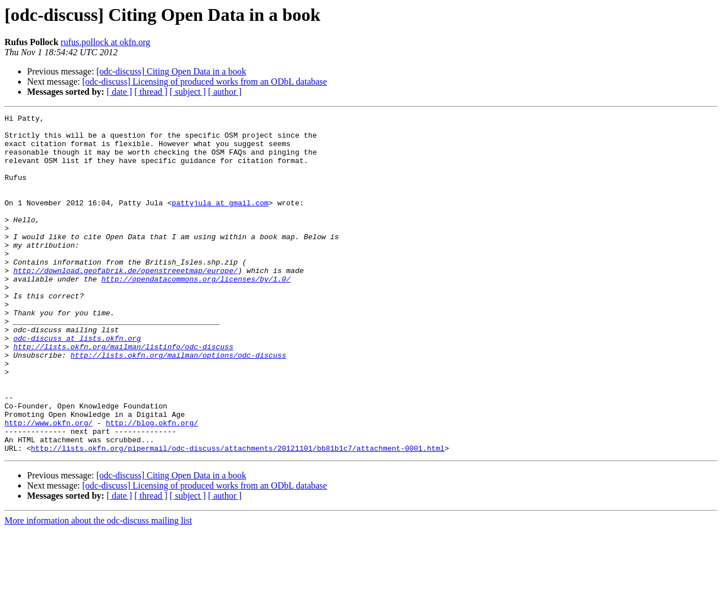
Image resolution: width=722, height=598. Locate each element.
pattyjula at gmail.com (219, 221)
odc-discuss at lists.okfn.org (77, 384)
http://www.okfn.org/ (49, 485)
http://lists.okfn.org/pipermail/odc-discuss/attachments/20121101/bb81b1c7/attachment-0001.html (237, 516)
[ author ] (225, 91)
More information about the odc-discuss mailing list (98, 588)
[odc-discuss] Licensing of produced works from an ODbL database (204, 81)
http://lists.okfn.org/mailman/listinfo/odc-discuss (124, 394)
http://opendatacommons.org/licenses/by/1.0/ (196, 312)
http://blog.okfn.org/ (151, 485)
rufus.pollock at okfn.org (106, 42)
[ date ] (119, 91)
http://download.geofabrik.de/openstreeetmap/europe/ (126, 302)
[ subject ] (188, 91)
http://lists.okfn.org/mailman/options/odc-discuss (178, 404)
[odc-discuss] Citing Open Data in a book (171, 71)
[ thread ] (151, 91)
